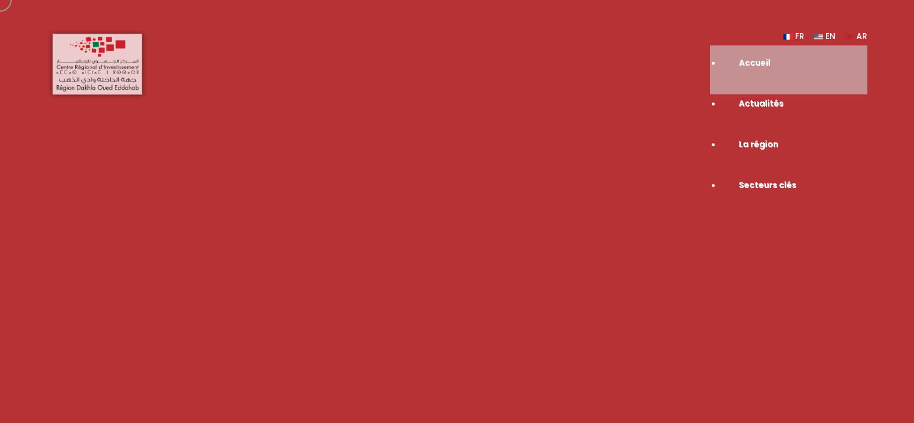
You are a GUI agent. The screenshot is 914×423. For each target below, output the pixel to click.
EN (824, 36)
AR (856, 36)
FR (793, 36)
